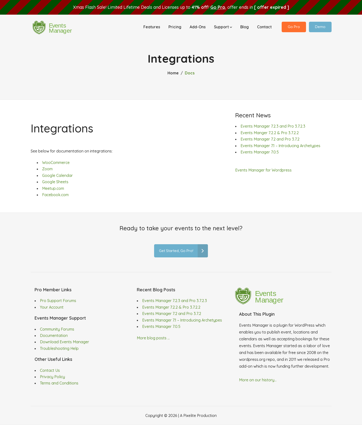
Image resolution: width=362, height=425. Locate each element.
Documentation (54, 335)
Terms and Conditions (59, 383)
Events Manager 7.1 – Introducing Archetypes (280, 145)
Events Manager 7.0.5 (260, 152)
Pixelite (189, 415)
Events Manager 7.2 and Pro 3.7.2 (270, 139)
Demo (320, 27)
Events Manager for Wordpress (263, 170)
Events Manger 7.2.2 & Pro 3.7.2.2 (270, 132)
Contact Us (50, 370)
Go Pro (217, 7)
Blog (244, 27)
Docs (190, 73)
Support (223, 27)
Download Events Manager (64, 341)
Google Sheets (55, 181)
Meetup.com (53, 188)
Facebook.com (55, 194)
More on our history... (258, 379)
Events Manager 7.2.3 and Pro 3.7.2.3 (273, 126)
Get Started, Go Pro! (183, 251)
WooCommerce (56, 162)
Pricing (174, 27)
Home (173, 73)
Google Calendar (57, 175)
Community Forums (57, 329)
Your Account (52, 307)
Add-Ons (198, 27)
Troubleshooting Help (59, 348)
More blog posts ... (153, 337)
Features (151, 27)
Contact (264, 27)
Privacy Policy (52, 376)
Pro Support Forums (58, 300)
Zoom (47, 168)
